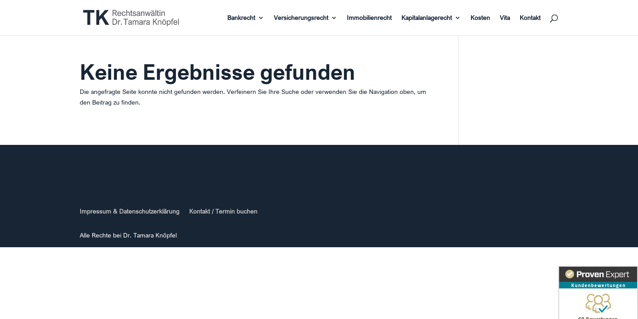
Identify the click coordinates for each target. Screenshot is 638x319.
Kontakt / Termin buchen (223, 211)
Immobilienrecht (369, 18)
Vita (505, 18)
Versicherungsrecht (301, 18)
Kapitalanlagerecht (426, 18)
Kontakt (530, 18)
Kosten (480, 18)
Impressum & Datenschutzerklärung (129, 211)
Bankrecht (241, 18)
